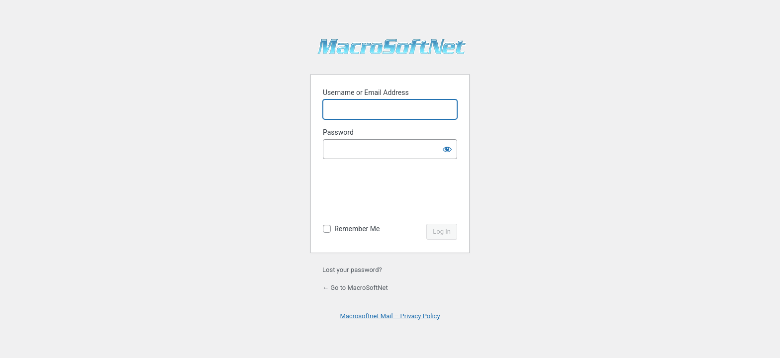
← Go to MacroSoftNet (355, 287)
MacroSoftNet (392, 50)
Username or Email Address (366, 92)
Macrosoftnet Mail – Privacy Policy (390, 316)
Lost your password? (352, 269)
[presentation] (391, 192)
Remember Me (357, 229)
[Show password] (447, 149)
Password (338, 132)
